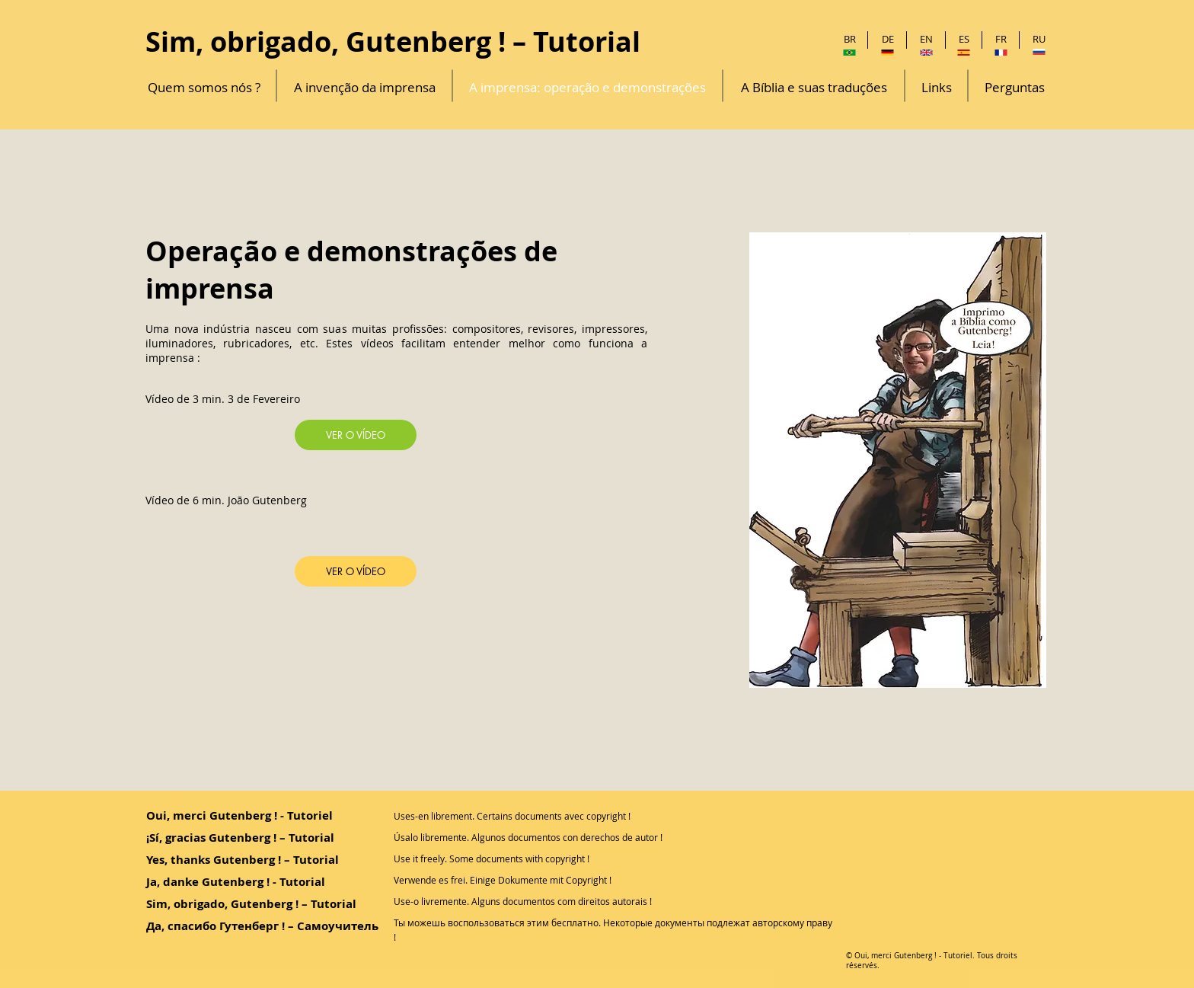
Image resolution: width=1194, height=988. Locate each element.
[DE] (887, 39)
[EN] (926, 39)
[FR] (1000, 39)
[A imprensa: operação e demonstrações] (587, 87)
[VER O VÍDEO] (356, 435)
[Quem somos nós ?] (204, 87)
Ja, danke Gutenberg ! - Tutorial (235, 882)
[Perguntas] (1015, 87)
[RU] (1039, 39)
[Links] (936, 87)
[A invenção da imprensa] (364, 87)
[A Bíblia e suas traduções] (814, 87)
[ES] (963, 39)
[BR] (849, 39)
